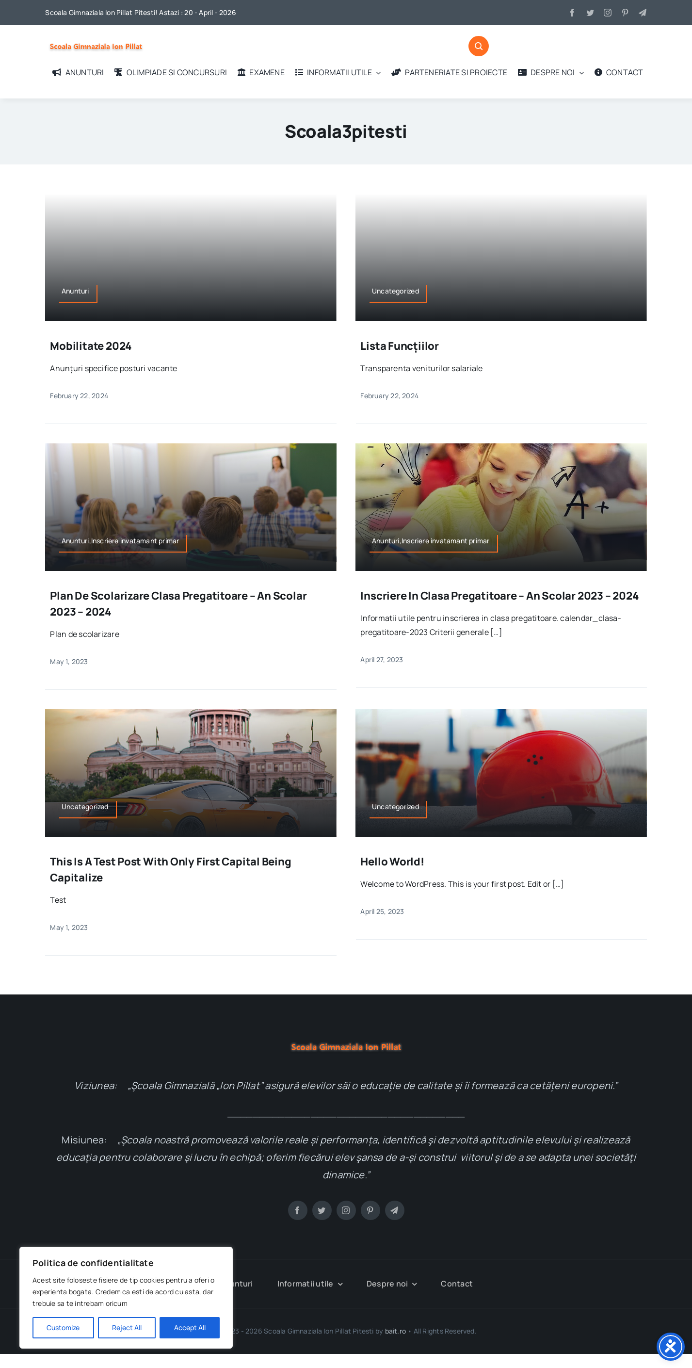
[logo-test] (96, 38)
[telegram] (642, 12)
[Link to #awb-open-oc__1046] (478, 46)
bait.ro (395, 1330)
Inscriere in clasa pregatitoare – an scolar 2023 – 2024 (499, 595)
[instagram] (608, 12)
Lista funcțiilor (399, 346)
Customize (63, 1327)
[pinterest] (625, 12)
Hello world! (392, 861)
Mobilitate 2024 (91, 346)
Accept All (190, 1327)
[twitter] (590, 12)
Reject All (127, 1327)
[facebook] (572, 12)
